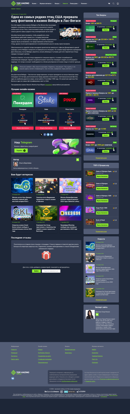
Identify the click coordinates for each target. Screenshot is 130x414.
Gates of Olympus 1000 (103, 196)
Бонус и (93, 23)
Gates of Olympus (102, 183)
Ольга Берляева (25, 163)
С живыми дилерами (45, 359)
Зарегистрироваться (51, 271)
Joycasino (113, 108)
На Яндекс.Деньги (44, 353)
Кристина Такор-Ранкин (103, 312)
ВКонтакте (109, 3)
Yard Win (114, 90)
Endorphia (95, 353)
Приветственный (91, 21)
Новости (65, 3)
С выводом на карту (44, 356)
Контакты (14, 356)
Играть (106, 30)
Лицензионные (43, 362)
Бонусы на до (96, 129)
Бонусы (57, 3)
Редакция (14, 353)
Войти (36, 271)
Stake (46, 109)
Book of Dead (100, 220)
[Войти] (117, 3)
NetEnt (94, 349)
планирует (48, 85)
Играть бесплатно (23, 128)
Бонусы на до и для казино (100, 58)
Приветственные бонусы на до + (100, 94)
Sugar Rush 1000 (101, 208)
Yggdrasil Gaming (97, 356)
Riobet (114, 37)
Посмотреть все (101, 158)
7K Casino (113, 72)
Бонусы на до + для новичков (100, 40)
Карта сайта (15, 359)
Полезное (84, 3)
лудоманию (104, 396)
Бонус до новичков (99, 145)
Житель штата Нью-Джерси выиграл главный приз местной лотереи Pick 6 (22, 199)
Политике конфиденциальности (109, 379)
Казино (34, 3)
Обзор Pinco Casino (111, 54)
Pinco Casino (69, 109)
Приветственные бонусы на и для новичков (101, 112)
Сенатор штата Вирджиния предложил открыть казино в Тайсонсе (46, 199)
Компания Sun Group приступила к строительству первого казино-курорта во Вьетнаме (46, 228)
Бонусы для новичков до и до (101, 76)
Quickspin (95, 362)
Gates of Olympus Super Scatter (104, 171)
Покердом (22, 109)
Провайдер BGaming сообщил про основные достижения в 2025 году (68, 227)
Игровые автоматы (45, 3)
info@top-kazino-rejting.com (69, 381)
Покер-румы (74, 3)
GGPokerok (113, 126)
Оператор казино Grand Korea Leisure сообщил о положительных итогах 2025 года (22, 228)
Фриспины (68, 353)
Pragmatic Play (99, 173)
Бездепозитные (70, 349)
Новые (40, 349)
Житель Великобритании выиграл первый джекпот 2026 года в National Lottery (69, 199)
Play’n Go (98, 222)
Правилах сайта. (90, 381)
